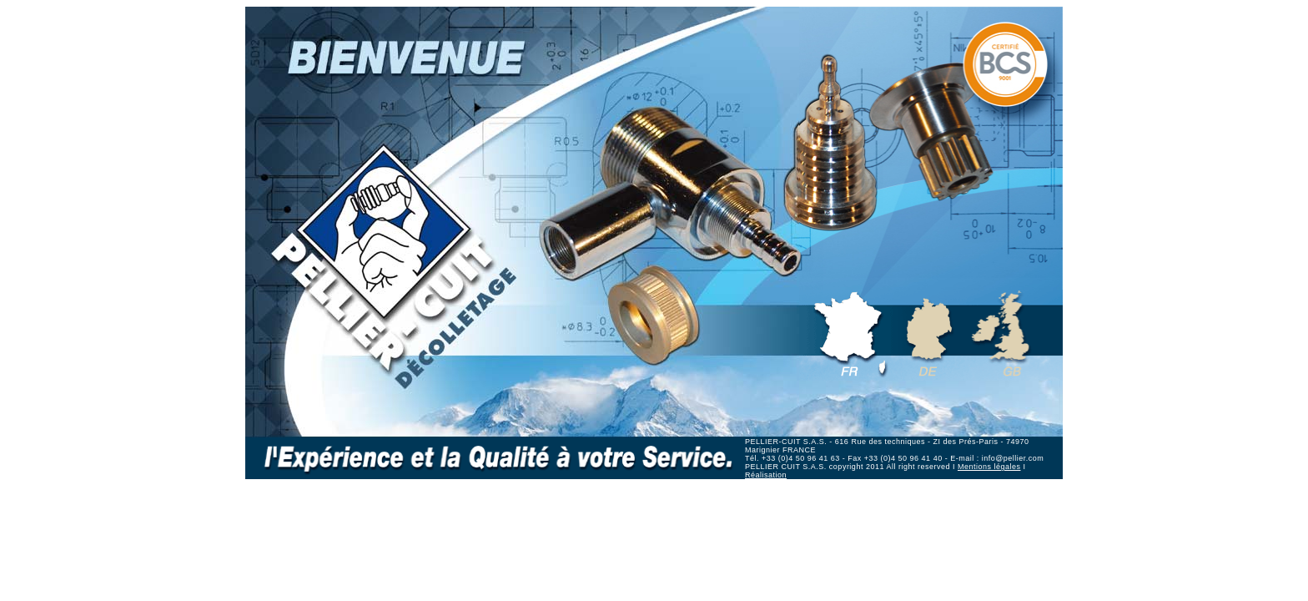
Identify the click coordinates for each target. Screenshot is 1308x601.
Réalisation (766, 475)
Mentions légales (989, 466)
